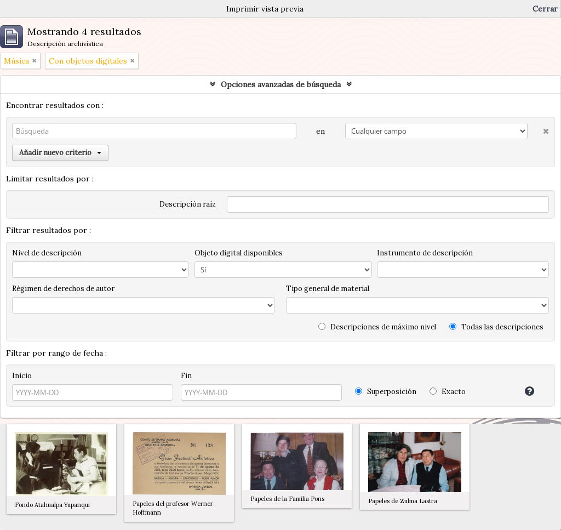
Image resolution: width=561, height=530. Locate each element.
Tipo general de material (327, 288)
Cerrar (545, 9)
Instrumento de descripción (425, 253)
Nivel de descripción (47, 253)
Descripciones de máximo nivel (377, 327)
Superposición (385, 391)
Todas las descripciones (496, 327)
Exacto (448, 391)
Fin (186, 375)
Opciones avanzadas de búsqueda (281, 84)
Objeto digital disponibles (238, 253)
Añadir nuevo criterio (60, 152)
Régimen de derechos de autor (63, 288)
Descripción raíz (187, 204)
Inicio (22, 375)
